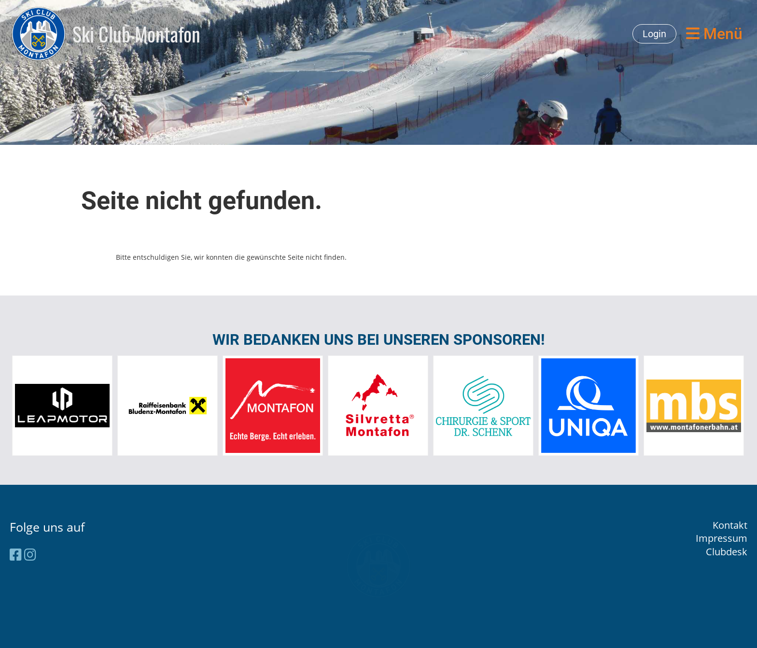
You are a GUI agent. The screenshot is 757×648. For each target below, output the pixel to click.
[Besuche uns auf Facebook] (16, 554)
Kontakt (730, 525)
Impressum (721, 538)
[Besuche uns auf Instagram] (30, 554)
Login (654, 34)
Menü (714, 34)
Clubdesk (726, 551)
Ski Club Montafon (136, 33)
